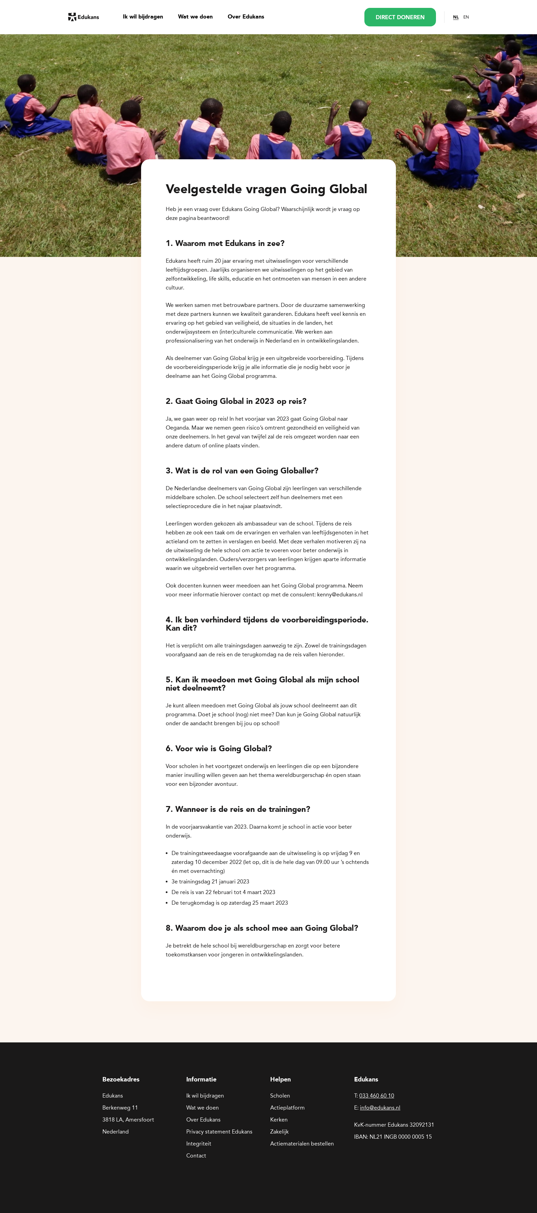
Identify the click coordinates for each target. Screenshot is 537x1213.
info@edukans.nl (380, 1107)
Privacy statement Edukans (219, 1131)
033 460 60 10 (376, 1095)
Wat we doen (195, 17)
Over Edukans (246, 17)
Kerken (279, 1119)
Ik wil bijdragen (143, 17)
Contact (196, 1155)
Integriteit (198, 1143)
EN (466, 17)
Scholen (280, 1095)
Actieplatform (287, 1107)
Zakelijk (279, 1131)
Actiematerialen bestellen (302, 1143)
